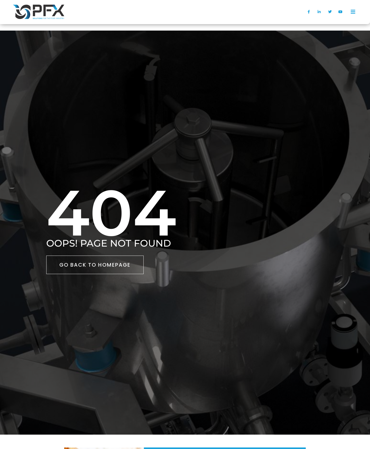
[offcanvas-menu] (353, 11)
